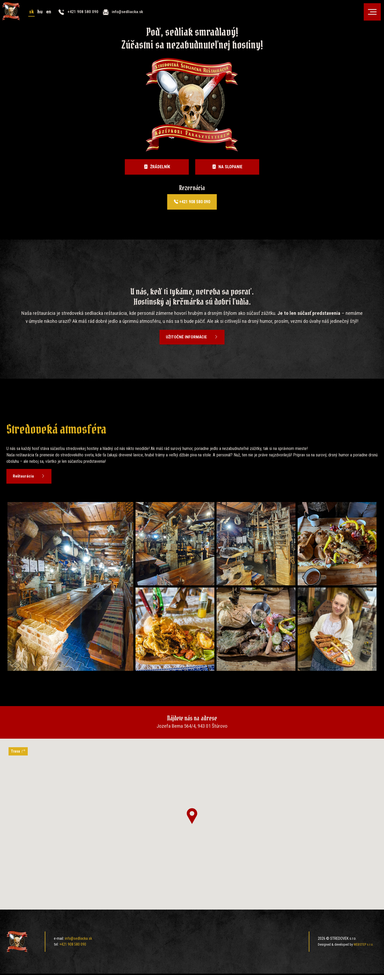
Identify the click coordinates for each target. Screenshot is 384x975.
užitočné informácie (192, 337)
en (52, 15)
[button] (192, 817)
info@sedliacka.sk (79, 940)
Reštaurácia (29, 477)
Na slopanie (227, 166)
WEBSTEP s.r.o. (363, 946)
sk (35, 15)
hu (44, 15)
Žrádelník (157, 166)
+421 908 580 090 (192, 201)
